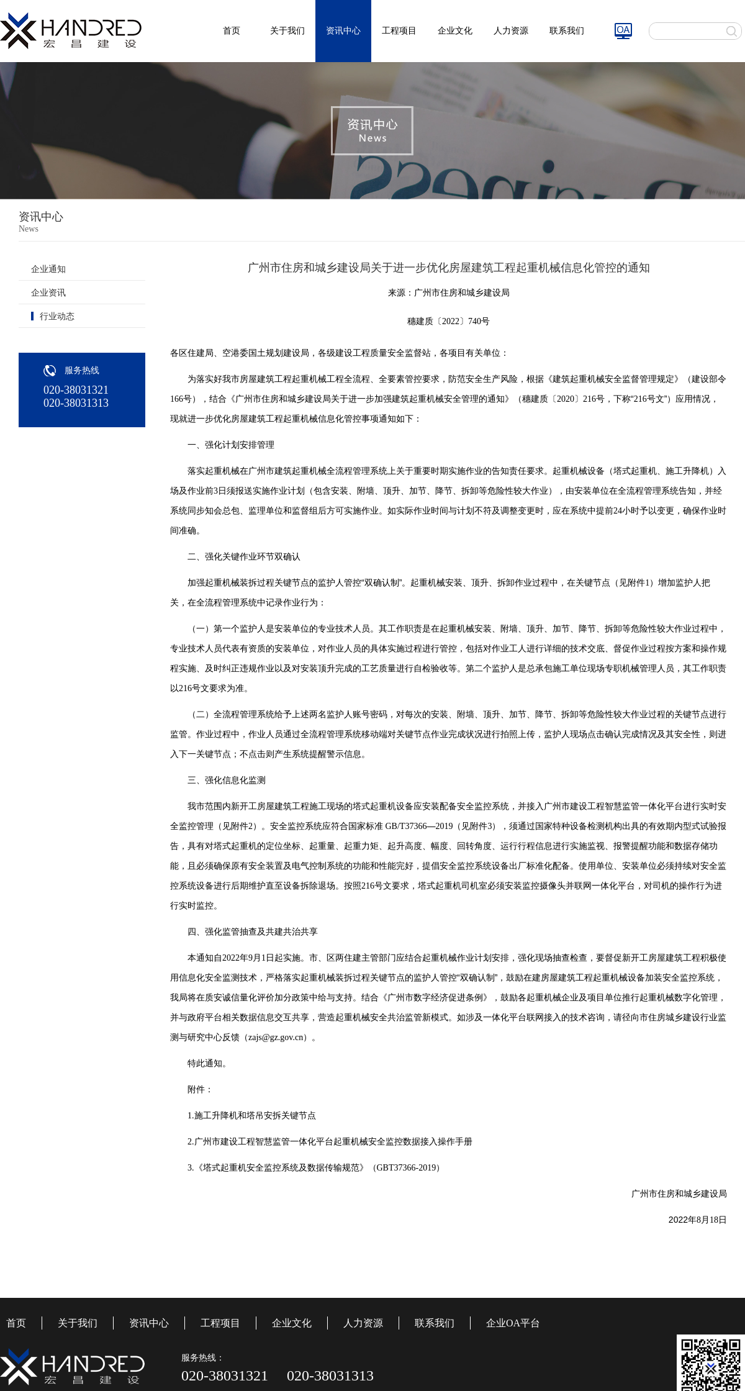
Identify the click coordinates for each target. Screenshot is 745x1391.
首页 (231, 30)
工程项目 (399, 30)
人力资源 (511, 30)
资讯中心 (343, 30)
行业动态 (57, 316)
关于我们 (287, 30)
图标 (623, 31)
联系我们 (566, 30)
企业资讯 (48, 292)
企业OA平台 (513, 1323)
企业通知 (48, 269)
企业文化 (455, 30)
